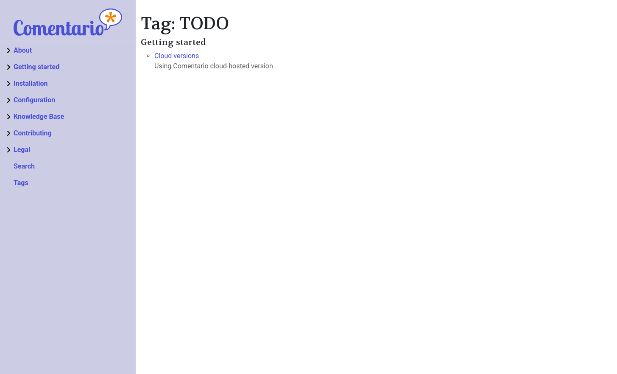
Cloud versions (176, 56)
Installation (31, 83)
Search (24, 166)
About (23, 50)
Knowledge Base (39, 116)
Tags (21, 183)
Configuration (34, 100)
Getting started (36, 67)
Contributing (33, 133)
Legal (22, 150)
